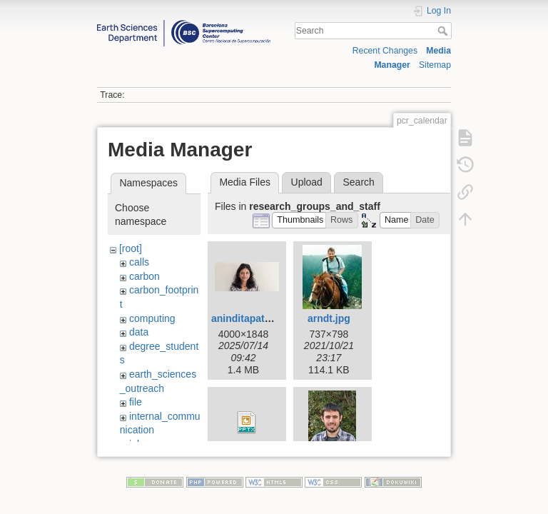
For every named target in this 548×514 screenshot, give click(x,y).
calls (139, 262)
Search (444, 31)
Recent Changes (384, 51)
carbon (144, 276)
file (135, 402)
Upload (307, 182)
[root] (130, 248)
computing (152, 318)
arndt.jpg (329, 318)
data (138, 332)
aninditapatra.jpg (251, 318)
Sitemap (435, 65)
